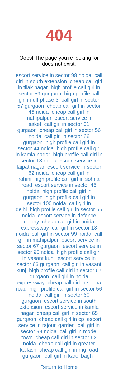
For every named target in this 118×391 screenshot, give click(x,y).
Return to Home (59, 367)
